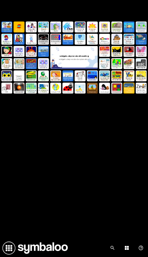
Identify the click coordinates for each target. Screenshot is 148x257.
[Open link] (6, 26)
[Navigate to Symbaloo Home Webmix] (34, 248)
